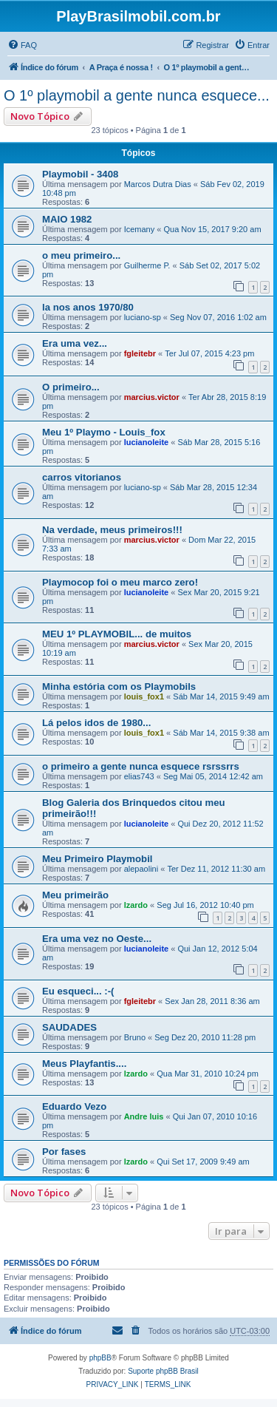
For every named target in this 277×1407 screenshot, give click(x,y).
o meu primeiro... (81, 255)
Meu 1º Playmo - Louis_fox (103, 432)
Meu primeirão (75, 895)
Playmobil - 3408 (80, 174)
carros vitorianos (81, 477)
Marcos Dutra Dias (157, 184)
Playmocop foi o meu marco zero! (120, 582)
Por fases (64, 1151)
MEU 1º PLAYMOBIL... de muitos (116, 634)
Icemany (139, 229)
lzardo (136, 905)
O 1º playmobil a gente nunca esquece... (137, 95)
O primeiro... (71, 387)
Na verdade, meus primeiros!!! (112, 529)
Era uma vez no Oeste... (96, 938)
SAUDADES (69, 1027)
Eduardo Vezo (74, 1106)
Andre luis (144, 1116)
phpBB (100, 1358)
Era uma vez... (74, 343)
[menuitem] (22, 45)
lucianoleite (146, 442)
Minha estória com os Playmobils (119, 686)
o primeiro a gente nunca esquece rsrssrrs (140, 766)
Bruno (135, 1037)
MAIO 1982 (67, 219)
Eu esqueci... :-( (78, 991)
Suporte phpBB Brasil (163, 1371)
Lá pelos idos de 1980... (96, 722)
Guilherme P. (147, 265)
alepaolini (141, 868)
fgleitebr (140, 353)
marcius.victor (151, 397)
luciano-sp (142, 317)
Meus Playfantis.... (84, 1063)
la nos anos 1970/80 (88, 307)
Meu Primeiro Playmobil (97, 858)
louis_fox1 (144, 696)
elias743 (139, 776)
